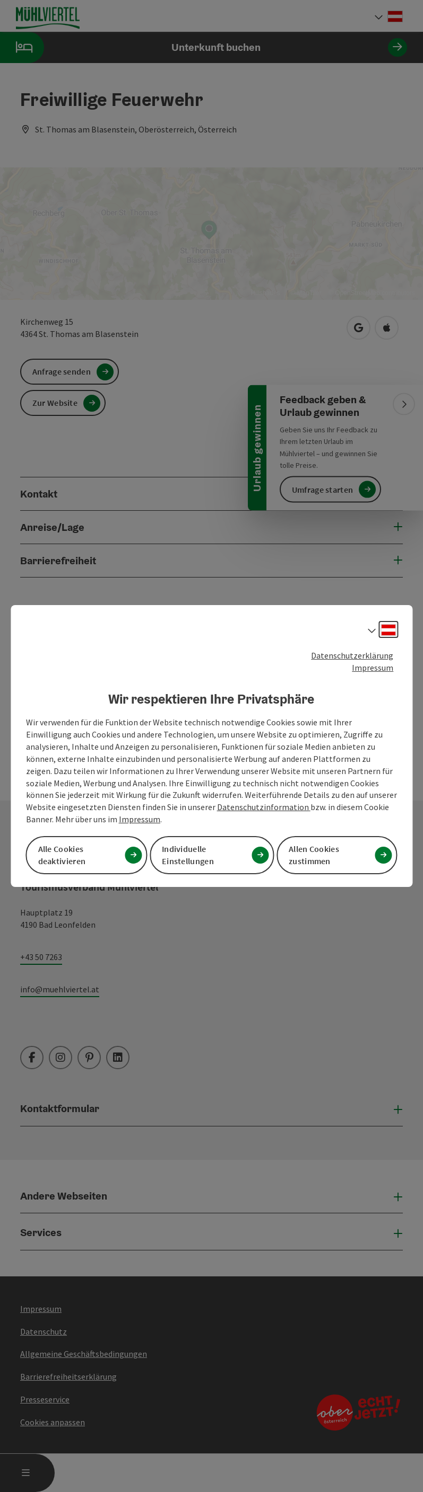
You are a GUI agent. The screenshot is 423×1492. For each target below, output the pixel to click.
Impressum (372, 667)
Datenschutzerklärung (352, 655)
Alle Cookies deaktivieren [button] (62, 854)
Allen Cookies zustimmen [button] (314, 854)
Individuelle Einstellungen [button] (188, 854)
